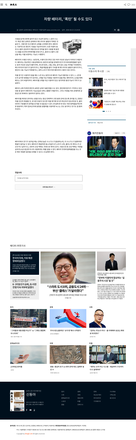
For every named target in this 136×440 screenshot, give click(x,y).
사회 (62, 395)
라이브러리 (97, 398)
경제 (78, 392)
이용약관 (51, 426)
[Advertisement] (44, 125)
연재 (95, 392)
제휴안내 (39, 426)
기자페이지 (97, 401)
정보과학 (80, 398)
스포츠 (63, 401)
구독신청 (113, 395)
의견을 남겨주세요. (23, 178)
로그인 (133, 4)
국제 (78, 395)
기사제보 (113, 392)
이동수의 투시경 (96, 71)
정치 (62, 392)
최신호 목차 (97, 395)
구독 (108, 71)
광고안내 (113, 398)
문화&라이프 (65, 398)
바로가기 (117, 133)
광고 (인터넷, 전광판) (29, 426)
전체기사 (80, 405)
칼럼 (62, 405)
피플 (78, 401)
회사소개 (19, 426)
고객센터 (45, 426)
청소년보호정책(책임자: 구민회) (76, 426)
